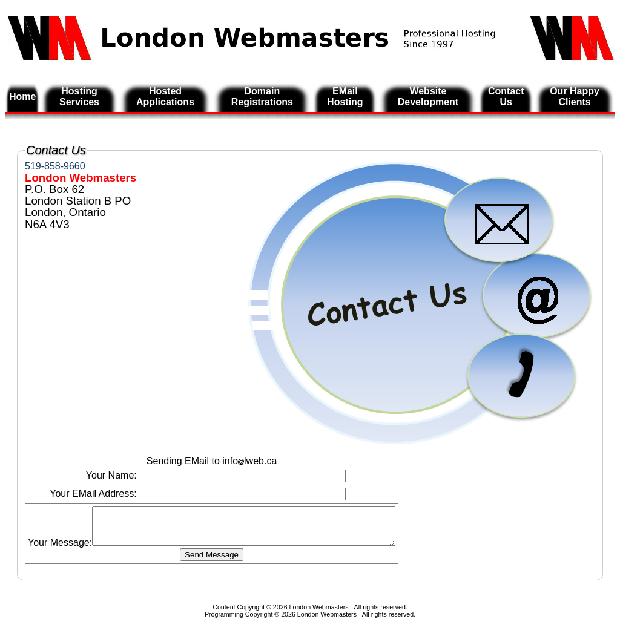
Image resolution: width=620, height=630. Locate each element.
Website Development (428, 96)
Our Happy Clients (574, 96)
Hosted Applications (165, 96)
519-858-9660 (55, 166)
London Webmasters (327, 621)
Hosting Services (79, 96)
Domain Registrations (262, 96)
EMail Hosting (345, 96)
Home (22, 96)
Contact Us (506, 96)
